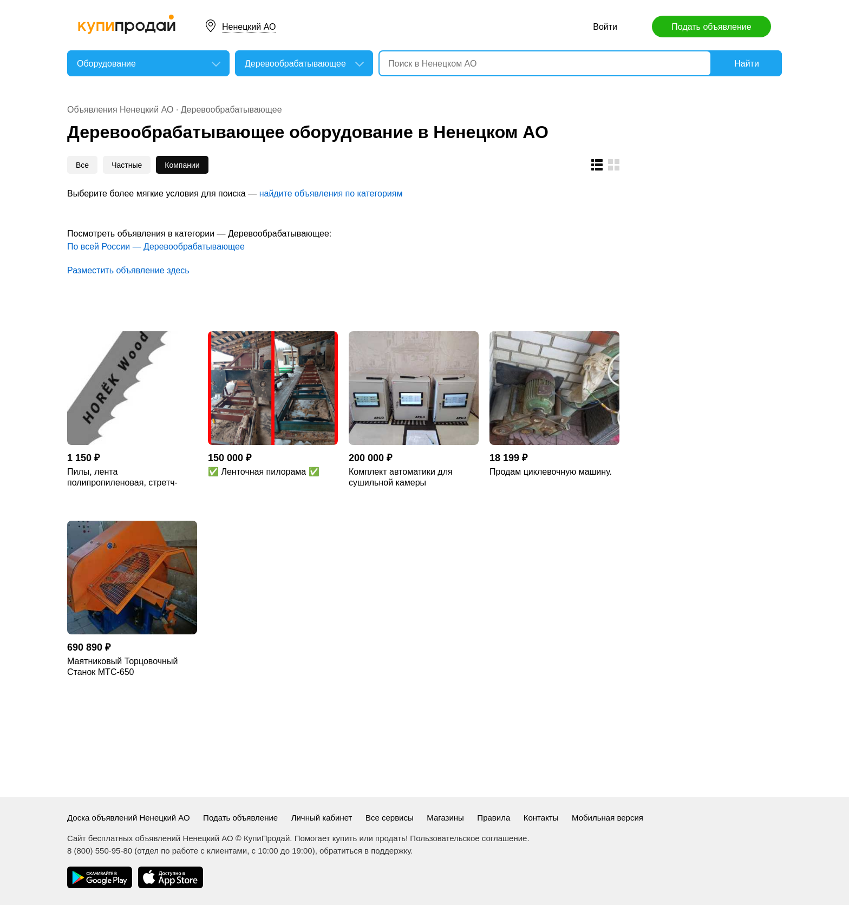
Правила (493, 817)
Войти (605, 26)
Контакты (541, 817)
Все (82, 165)
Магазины (445, 817)
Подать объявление (711, 26)
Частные (127, 165)
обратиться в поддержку (364, 850)
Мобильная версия (607, 817)
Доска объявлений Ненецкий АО (128, 817)
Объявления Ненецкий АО (120, 109)
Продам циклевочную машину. (550, 471)
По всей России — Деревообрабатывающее (156, 246)
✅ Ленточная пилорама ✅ (263, 471)
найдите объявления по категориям (331, 193)
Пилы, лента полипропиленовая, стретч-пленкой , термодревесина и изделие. (124, 477)
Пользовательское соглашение (468, 838)
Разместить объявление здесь (128, 270)
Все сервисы (389, 817)
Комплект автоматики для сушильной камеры (401, 477)
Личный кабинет (321, 817)
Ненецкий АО (249, 26)
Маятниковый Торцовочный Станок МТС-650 (122, 667)
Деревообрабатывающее (231, 109)
